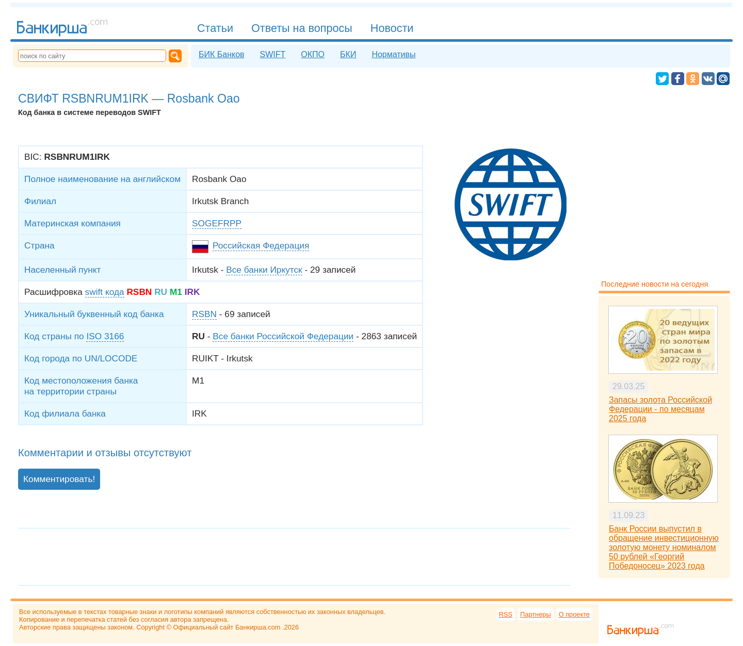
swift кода (104, 292)
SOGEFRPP (216, 223)
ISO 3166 (105, 336)
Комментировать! (59, 479)
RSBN (204, 314)
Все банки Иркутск (264, 269)
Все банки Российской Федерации (283, 336)
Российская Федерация (261, 245)
